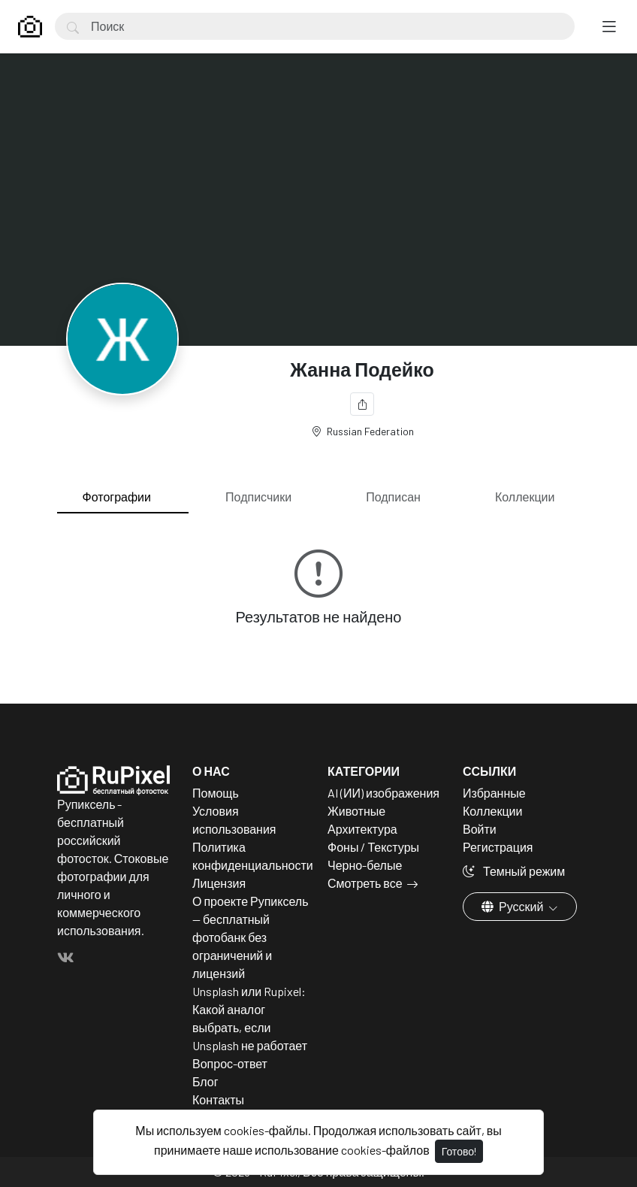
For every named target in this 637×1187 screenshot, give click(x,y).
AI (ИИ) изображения (383, 793)
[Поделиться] (362, 404)
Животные (356, 811)
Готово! (459, 1151)
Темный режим (514, 871)
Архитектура (362, 829)
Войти (480, 829)
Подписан (393, 496)
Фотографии (117, 496)
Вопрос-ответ (229, 1063)
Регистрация (498, 847)
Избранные (494, 793)
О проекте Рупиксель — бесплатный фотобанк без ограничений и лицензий (250, 937)
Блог (205, 1081)
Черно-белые (365, 865)
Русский (513, 906)
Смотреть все (365, 883)
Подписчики (258, 496)
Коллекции (524, 496)
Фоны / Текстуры (373, 847)
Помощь (215, 793)
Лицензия (219, 883)
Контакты (218, 1099)
